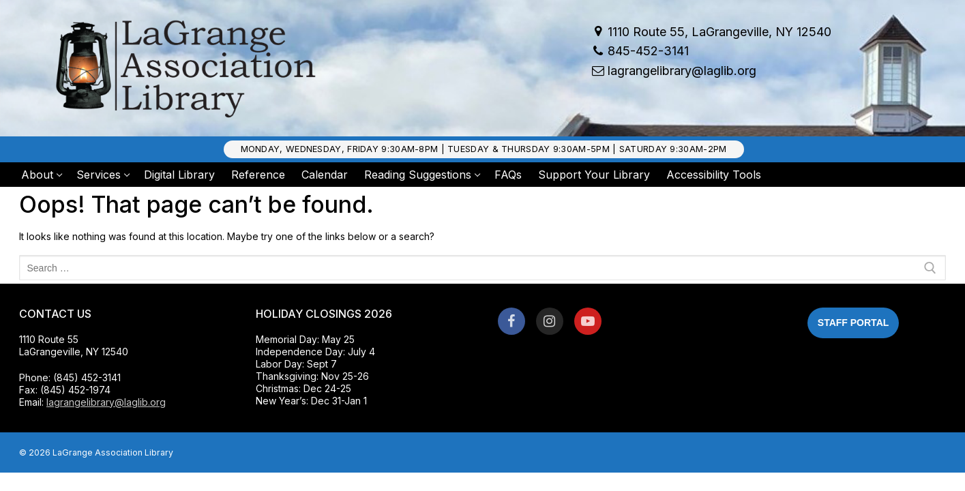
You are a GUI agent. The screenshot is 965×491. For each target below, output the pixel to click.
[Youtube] (588, 321)
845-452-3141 (638, 51)
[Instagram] (549, 321)
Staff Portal (853, 322)
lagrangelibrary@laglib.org (672, 70)
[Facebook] (511, 321)
